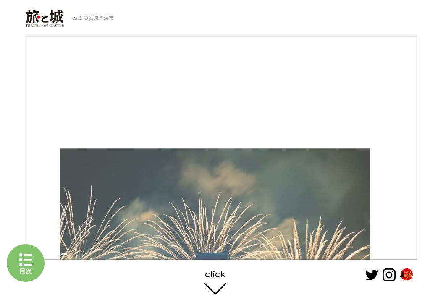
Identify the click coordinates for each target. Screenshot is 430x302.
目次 (25, 271)
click (215, 274)
